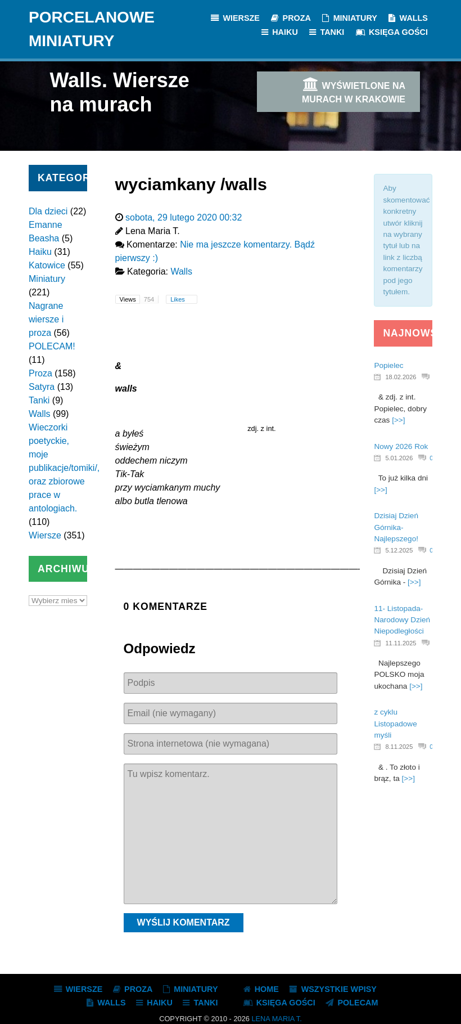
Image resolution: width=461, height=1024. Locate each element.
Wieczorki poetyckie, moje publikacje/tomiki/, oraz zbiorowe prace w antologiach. (64, 468)
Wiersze (45, 535)
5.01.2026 (399, 458)
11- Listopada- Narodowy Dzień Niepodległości (402, 620)
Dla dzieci (48, 211)
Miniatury (47, 279)
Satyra (42, 387)
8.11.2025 (399, 746)
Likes (178, 299)
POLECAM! (52, 346)
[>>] (398, 420)
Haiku (40, 252)
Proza (40, 373)
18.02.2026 (400, 377)
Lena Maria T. (276, 1018)
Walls (40, 414)
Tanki (39, 400)
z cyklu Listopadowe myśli (395, 723)
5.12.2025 (399, 550)
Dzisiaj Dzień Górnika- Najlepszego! (396, 527)
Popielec (388, 365)
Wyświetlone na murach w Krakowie (353, 90)
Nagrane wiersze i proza (46, 319)
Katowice (47, 265)
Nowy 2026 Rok (401, 446)
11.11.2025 (400, 643)
